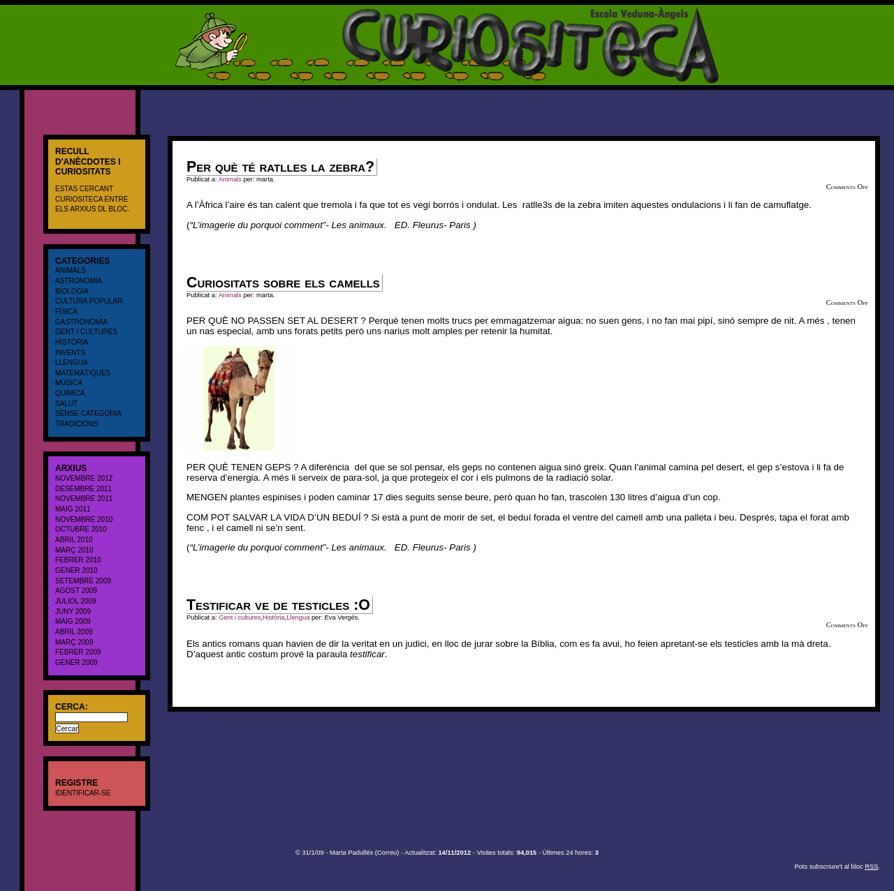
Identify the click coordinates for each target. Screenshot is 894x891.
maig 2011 (73, 509)
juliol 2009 (75, 601)
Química (70, 393)
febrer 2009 (78, 652)
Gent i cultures (86, 332)
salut (66, 403)
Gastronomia (81, 322)
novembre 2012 (83, 478)
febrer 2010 (78, 560)
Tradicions (76, 424)
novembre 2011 (83, 498)
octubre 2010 (81, 529)
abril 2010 (74, 540)
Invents (70, 353)
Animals (70, 270)
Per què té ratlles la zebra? (280, 166)
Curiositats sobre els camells (283, 282)
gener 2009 (76, 662)
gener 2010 (76, 570)
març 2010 (74, 550)
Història (71, 342)
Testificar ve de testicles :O (278, 605)
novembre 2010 (83, 519)
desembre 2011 (83, 489)
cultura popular (89, 301)
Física (66, 311)
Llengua (71, 362)
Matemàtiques (82, 373)
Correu (387, 852)
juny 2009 (73, 611)
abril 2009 (74, 632)
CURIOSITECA (32, 10)
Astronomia (78, 281)
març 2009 (74, 642)
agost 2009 (76, 590)
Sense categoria (88, 413)
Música (68, 383)
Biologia (72, 291)
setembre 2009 (83, 581)
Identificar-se (82, 793)
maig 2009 (73, 621)
